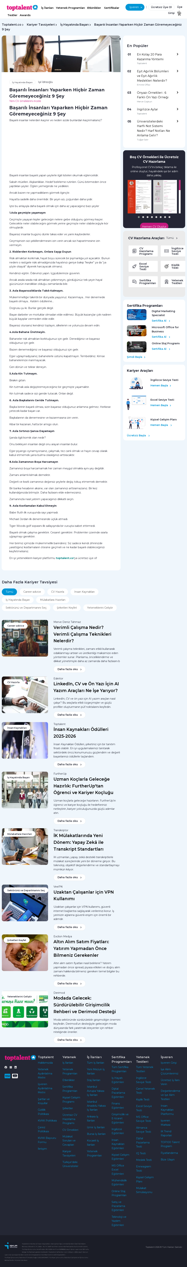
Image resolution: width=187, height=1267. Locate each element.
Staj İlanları (93, 1080)
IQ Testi (141, 1153)
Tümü (172, 238)
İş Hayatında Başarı (74, 24)
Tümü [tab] (9, 591)
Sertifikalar (111, 8)
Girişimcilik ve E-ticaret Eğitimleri (120, 1118)
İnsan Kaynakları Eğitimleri (118, 1144)
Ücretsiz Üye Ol (161, 7)
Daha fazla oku (70, 669)
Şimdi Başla (136, 357)
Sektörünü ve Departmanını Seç (26, 607)
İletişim (42, 1148)
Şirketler (67, 1108)
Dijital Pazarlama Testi (143, 1142)
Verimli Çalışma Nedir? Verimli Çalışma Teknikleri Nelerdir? (82, 634)
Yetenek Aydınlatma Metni (45, 1073)
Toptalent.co (11, 24)
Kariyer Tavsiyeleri (41, 24)
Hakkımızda (45, 1062)
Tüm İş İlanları (95, 1062)
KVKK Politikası (47, 1120)
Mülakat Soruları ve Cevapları (69, 1140)
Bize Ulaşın (168, 1159)
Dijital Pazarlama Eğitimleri (118, 1093)
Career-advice (32, 591)
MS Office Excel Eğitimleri (118, 1169)
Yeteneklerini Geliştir (100, 607)
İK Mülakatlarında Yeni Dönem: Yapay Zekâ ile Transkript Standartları (79, 842)
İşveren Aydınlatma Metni (45, 1088)
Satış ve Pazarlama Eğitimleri (118, 1206)
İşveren (135, 7)
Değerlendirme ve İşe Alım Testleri (170, 1095)
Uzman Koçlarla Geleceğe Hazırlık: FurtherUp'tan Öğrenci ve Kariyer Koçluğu (83, 786)
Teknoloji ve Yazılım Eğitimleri (119, 1221)
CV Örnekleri (70, 1130)
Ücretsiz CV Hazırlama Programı (69, 1119)
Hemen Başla (160, 385)
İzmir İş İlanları (96, 1127)
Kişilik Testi (142, 1099)
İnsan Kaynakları (84, 591)
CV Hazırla (57, 591)
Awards (25, 15)
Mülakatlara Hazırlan (52, 599)
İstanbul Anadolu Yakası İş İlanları (96, 1106)
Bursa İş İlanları (96, 1134)
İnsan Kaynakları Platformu (167, 1110)
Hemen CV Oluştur (154, 226)
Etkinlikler (94, 8)
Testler (12, 15)
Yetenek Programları (70, 8)
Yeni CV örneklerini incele (25, 101)
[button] (139, 217)
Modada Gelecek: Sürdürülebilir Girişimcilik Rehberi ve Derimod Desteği (85, 1005)
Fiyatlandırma (169, 1153)
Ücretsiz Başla (138, 435)
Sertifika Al (161, 320)
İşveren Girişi (169, 1062)
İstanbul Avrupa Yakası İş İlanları (95, 1091)
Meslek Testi (144, 1160)
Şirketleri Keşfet (67, 607)
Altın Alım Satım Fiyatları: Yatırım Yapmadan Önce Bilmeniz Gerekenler (81, 948)
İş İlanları (47, 8)
